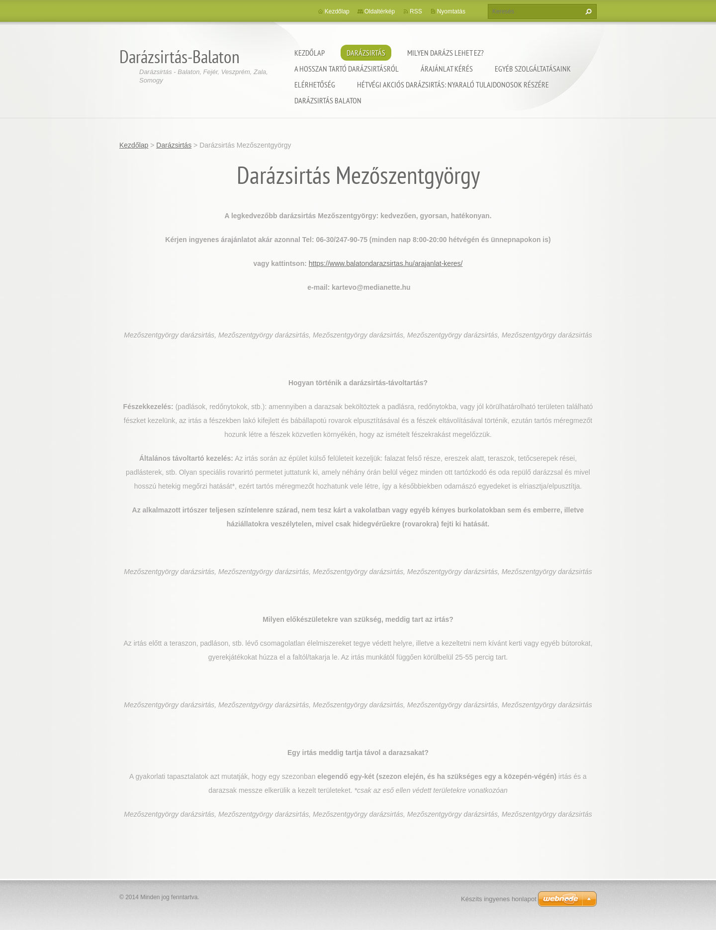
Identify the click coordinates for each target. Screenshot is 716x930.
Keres (587, 11)
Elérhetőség (314, 84)
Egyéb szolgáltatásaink (533, 69)
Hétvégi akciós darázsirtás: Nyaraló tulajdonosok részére (453, 84)
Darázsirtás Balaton (327, 100)
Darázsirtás (366, 53)
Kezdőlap (309, 53)
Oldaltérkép (379, 11)
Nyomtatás (451, 11)
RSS (416, 11)
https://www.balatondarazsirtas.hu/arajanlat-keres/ (386, 263)
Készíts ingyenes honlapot (499, 899)
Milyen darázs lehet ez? (445, 53)
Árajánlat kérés (447, 69)
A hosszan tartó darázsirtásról (346, 69)
